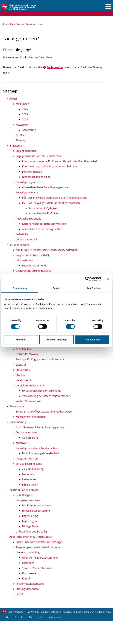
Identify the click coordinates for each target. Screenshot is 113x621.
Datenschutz (35, 617)
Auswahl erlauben (56, 339)
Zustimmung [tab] (19, 288)
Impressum (55, 617)
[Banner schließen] (108, 279)
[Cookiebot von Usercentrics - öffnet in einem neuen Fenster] (87, 279)
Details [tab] (56, 288)
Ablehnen (20, 339)
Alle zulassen (92, 339)
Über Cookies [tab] (93, 288)
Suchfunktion (55, 67)
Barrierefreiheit (14, 617)
